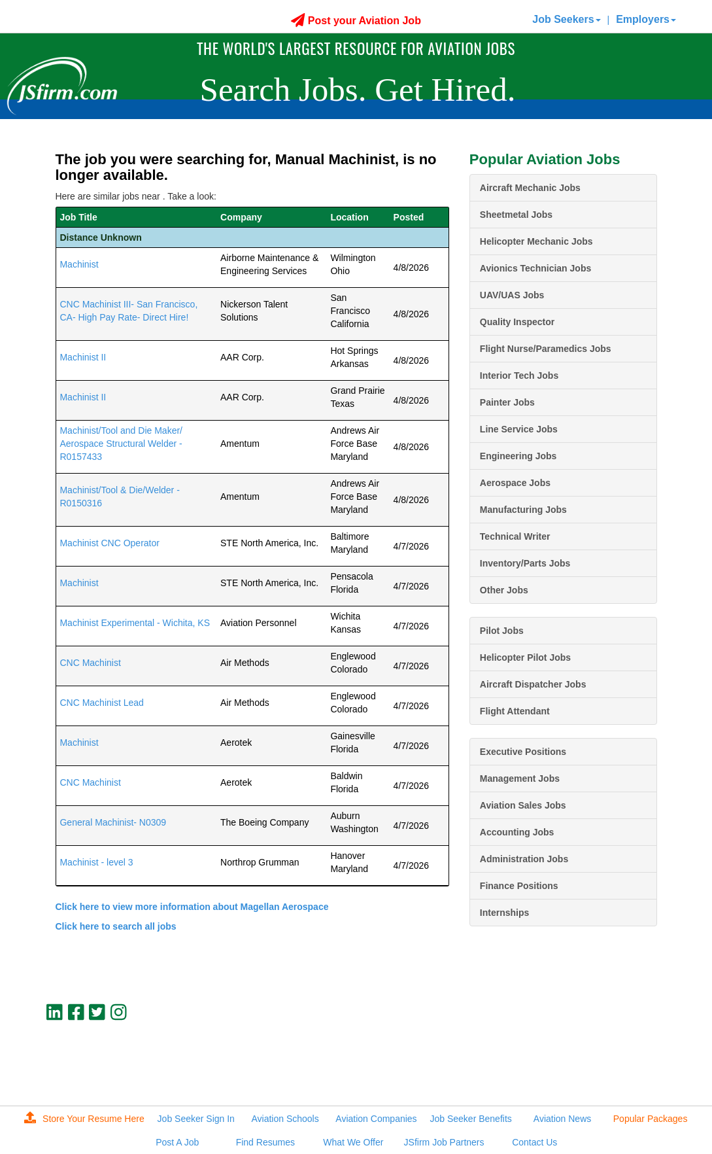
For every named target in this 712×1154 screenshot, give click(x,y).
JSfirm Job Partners (444, 1142)
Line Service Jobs (519, 429)
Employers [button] (646, 19)
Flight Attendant (515, 711)
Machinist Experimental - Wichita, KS (134, 623)
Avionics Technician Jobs (535, 268)
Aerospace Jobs (515, 483)
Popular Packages (650, 1118)
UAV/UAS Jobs (512, 295)
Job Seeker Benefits (471, 1118)
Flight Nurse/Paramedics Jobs (545, 348)
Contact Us (534, 1142)
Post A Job (177, 1142)
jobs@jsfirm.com (633, 1065)
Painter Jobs (507, 402)
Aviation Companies (375, 1118)
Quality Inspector (517, 322)
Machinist (78, 264)
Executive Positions (523, 751)
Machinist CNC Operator (109, 543)
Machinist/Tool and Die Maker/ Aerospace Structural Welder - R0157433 (120, 443)
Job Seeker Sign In (196, 1118)
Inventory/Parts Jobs (525, 563)
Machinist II (82, 357)
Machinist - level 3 (96, 862)
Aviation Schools (284, 1118)
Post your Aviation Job (356, 20)
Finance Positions (519, 886)
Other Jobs (504, 590)
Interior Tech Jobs (519, 375)
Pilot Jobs (502, 630)
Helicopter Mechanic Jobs (536, 241)
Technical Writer (515, 536)
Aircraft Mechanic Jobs (530, 188)
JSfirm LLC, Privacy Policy (612, 1076)
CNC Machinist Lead (101, 702)
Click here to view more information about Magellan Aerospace (191, 906)
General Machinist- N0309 (112, 822)
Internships (504, 912)
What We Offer (353, 1142)
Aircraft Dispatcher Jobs (533, 684)
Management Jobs (520, 778)
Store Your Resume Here (84, 1118)
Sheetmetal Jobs (516, 214)
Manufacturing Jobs (523, 509)
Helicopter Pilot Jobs (525, 657)
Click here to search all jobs (115, 926)
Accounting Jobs (517, 832)
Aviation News (562, 1118)
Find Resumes (265, 1142)
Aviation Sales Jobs (523, 805)
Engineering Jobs (518, 456)
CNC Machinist (89, 662)
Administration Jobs (524, 859)
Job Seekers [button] (566, 19)
